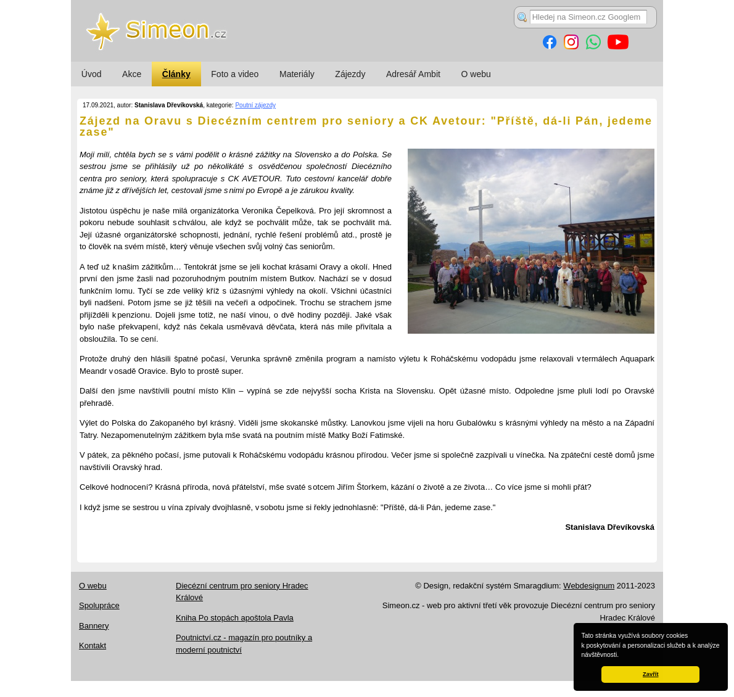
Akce (131, 74)
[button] (622, 655)
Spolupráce (99, 605)
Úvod (91, 74)
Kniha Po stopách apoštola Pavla (235, 617)
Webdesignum (588, 585)
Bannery (94, 625)
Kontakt (92, 645)
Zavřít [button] (650, 674)
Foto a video (234, 74)
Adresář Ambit (413, 74)
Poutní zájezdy (255, 105)
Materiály (297, 74)
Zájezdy (350, 74)
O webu (476, 74)
